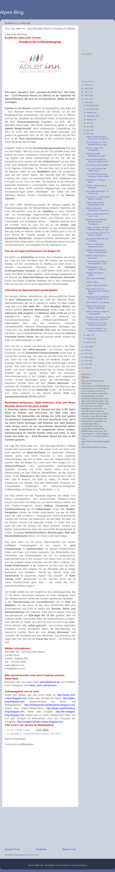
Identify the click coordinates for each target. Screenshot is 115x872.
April (89, 134)
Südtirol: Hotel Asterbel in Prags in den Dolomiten (96, 251)
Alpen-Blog (12, 12)
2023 (86, 92)
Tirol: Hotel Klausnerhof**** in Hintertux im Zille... (98, 234)
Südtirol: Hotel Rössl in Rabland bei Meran (95, 245)
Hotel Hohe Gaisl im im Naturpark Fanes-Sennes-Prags (97, 291)
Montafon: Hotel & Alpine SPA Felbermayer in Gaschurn (98, 318)
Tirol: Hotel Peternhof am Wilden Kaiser (96, 170)
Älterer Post (69, 849)
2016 (86, 357)
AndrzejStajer (64, 865)
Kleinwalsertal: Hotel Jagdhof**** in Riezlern (96, 268)
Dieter (86, 377)
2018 (86, 350)
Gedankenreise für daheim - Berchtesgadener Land (97, 262)
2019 (86, 347)
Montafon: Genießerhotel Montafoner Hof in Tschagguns (96, 222)
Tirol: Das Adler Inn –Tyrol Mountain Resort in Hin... (97, 143)
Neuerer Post (12, 849)
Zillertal (58, 734)
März (89, 335)
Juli (88, 123)
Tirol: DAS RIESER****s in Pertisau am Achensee (96, 330)
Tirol (52, 734)
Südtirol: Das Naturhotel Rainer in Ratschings (95, 307)
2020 (86, 102)
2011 (86, 368)
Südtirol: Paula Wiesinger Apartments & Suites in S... (98, 138)
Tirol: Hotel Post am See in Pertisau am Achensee (97, 324)
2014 (86, 364)
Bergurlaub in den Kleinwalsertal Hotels (95, 155)
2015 (86, 361)
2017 (86, 354)
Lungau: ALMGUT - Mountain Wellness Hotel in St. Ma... (98, 228)
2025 (86, 85)
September (91, 116)
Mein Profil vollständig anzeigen (94, 447)
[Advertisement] (40, 827)
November (91, 109)
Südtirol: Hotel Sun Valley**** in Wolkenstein (97, 313)
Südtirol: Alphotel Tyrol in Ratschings (96, 257)
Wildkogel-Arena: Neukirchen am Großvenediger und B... (98, 298)
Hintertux (45, 734)
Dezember (91, 105)
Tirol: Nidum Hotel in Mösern (97, 165)
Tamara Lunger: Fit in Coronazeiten (94, 149)
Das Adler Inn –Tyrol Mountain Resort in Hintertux (98, 198)
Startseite (41, 849)
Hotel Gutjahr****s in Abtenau (98, 302)
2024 (86, 88)
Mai (88, 130)
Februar (90, 339)
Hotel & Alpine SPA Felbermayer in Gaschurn (97, 209)
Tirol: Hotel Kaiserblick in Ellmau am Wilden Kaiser (97, 160)
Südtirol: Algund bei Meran (96, 285)
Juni (88, 127)
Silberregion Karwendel (95, 278)
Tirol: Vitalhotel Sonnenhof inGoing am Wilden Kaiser (97, 175)
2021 (86, 99)
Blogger (83, 865)
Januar (90, 342)
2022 (86, 95)
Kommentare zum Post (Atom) (26, 855)
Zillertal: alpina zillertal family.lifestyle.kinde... (96, 204)
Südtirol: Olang (92, 282)
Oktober (90, 113)
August (90, 120)
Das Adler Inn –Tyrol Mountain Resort (26, 734)
